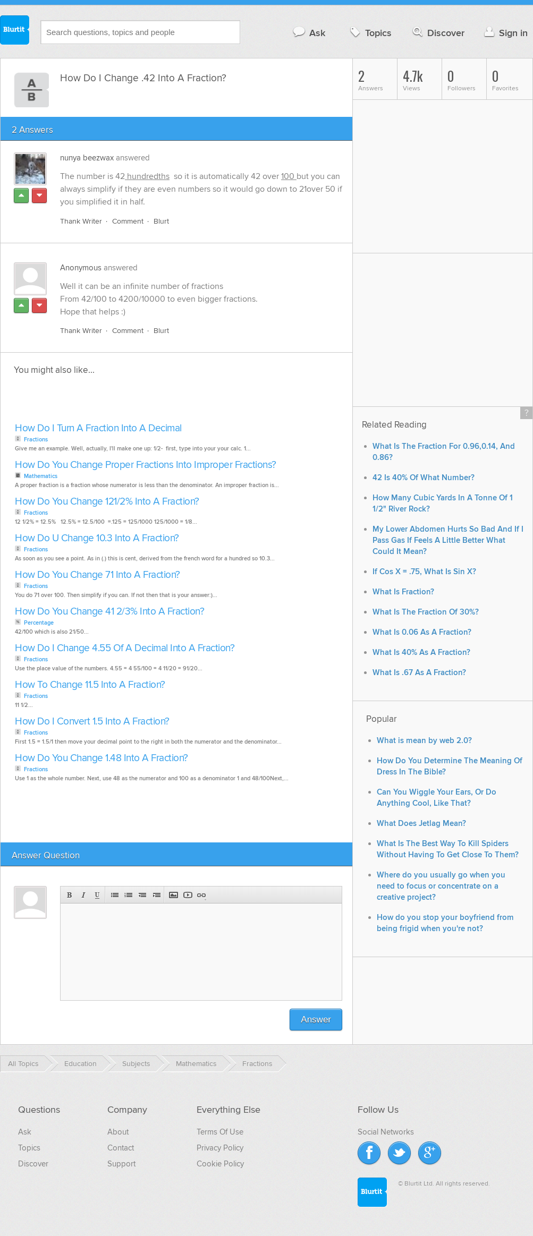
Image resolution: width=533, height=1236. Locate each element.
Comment (127, 221)
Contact (120, 1148)
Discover (437, 33)
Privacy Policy (220, 1148)
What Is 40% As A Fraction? (421, 652)
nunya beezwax (87, 158)
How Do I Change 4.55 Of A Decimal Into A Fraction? (124, 648)
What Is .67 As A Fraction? (419, 673)
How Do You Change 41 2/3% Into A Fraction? (109, 612)
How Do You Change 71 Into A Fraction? (97, 575)
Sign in (504, 33)
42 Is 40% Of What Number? (424, 478)
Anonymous (80, 267)
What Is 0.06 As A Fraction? (422, 632)
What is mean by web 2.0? (424, 741)
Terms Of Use (220, 1132)
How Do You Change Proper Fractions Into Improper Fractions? (145, 465)
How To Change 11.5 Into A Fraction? (90, 685)
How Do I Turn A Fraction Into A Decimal (98, 428)
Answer (316, 1020)
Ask (308, 33)
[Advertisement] (134, 402)
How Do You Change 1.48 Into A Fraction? (101, 758)
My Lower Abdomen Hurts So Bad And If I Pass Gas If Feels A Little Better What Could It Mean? (448, 540)
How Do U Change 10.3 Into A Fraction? (97, 538)
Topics (370, 33)
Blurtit (15, 31)
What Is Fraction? (403, 592)
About (118, 1132)
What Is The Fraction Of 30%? (426, 612)
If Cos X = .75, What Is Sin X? (424, 572)
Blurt (161, 221)
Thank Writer (81, 221)
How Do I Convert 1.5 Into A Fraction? (92, 721)
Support (121, 1164)
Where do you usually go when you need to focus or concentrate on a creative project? (441, 886)
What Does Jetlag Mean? (421, 824)
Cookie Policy (220, 1164)
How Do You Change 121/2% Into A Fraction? (107, 502)
